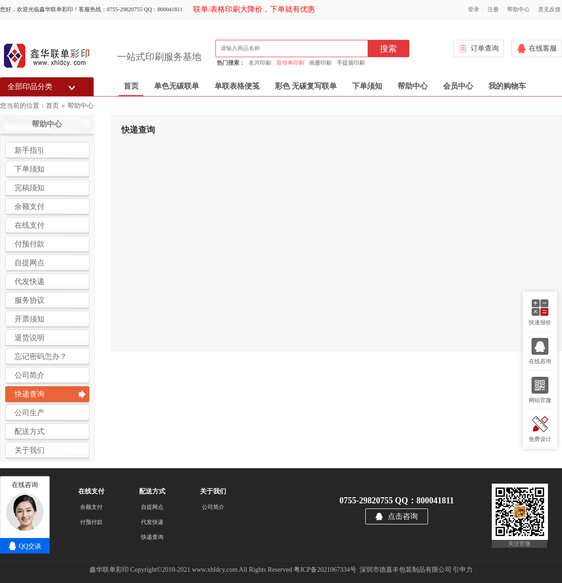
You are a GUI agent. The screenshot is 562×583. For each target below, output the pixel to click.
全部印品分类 (29, 86)
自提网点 (152, 507)
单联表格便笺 (236, 86)
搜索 (388, 48)
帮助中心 (518, 9)
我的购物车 (507, 86)
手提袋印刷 (351, 63)
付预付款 (91, 522)
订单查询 (485, 48)
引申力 (463, 569)
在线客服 (543, 48)
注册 (493, 9)
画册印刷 (320, 63)
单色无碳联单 (176, 86)
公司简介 (213, 507)
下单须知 (367, 86)
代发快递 (152, 522)
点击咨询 (403, 516)
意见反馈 (549, 9)
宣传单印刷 (290, 63)
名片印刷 (260, 63)
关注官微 (519, 543)
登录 (473, 9)
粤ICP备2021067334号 (325, 569)
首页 (131, 86)
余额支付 (91, 507)
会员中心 (458, 86)
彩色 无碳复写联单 (306, 86)
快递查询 (152, 537)
